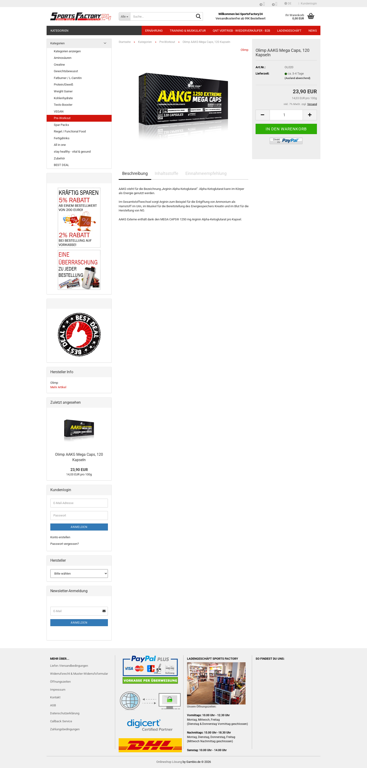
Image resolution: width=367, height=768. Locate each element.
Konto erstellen (60, 537)
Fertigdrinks (62, 138)
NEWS (312, 30)
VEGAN (58, 111)
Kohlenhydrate (63, 98)
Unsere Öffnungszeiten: (201, 706)
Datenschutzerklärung (64, 713)
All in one (60, 145)
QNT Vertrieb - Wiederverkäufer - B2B (241, 30)
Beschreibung (135, 173)
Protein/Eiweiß (63, 84)
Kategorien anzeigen (67, 51)
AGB (53, 705)
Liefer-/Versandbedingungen (69, 665)
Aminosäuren (62, 58)
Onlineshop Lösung (169, 762)
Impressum (57, 689)
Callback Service (61, 721)
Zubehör (59, 158)
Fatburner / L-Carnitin (68, 78)
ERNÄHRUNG (154, 30)
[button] (288, 3)
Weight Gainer (63, 91)
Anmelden (79, 527)
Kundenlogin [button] (307, 3)
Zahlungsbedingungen (65, 729)
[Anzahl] (286, 115)
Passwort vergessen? (64, 544)
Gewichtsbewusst (66, 71)
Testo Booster (63, 104)
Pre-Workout (62, 118)
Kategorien (59, 30)
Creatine (59, 64)
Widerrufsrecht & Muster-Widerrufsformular (79, 673)
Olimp (244, 50)
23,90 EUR (79, 469)
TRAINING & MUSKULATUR (188, 30)
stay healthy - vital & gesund (72, 151)
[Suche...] (124, 16)
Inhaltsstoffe (166, 173)
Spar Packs (61, 125)
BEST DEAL (61, 165)
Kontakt (55, 697)
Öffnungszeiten (60, 681)
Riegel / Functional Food (70, 131)
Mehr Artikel (58, 387)
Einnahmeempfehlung (206, 173)
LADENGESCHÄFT (289, 30)
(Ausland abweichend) (297, 78)
